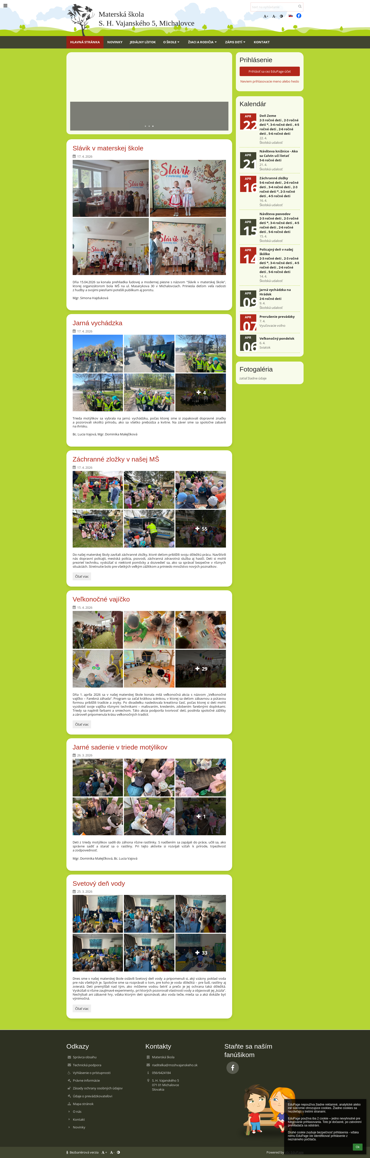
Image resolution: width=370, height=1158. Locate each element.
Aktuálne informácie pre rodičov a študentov (128, 108)
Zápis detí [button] (235, 42)
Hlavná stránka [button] (85, 42)
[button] (290, 16)
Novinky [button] (114, 42)
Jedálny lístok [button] (143, 42)
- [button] (274, 16)
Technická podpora (87, 1065)
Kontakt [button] (262, 42)
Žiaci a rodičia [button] (203, 42)
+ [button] (266, 16)
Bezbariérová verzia (82, 1152)
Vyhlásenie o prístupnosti (91, 1072)
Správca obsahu (85, 1057)
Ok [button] (358, 1147)
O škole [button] (172, 42)
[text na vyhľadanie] (277, 6)
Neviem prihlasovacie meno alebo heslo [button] (269, 81)
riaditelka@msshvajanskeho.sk (175, 1065)
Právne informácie (86, 1080)
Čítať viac (83, 577)
